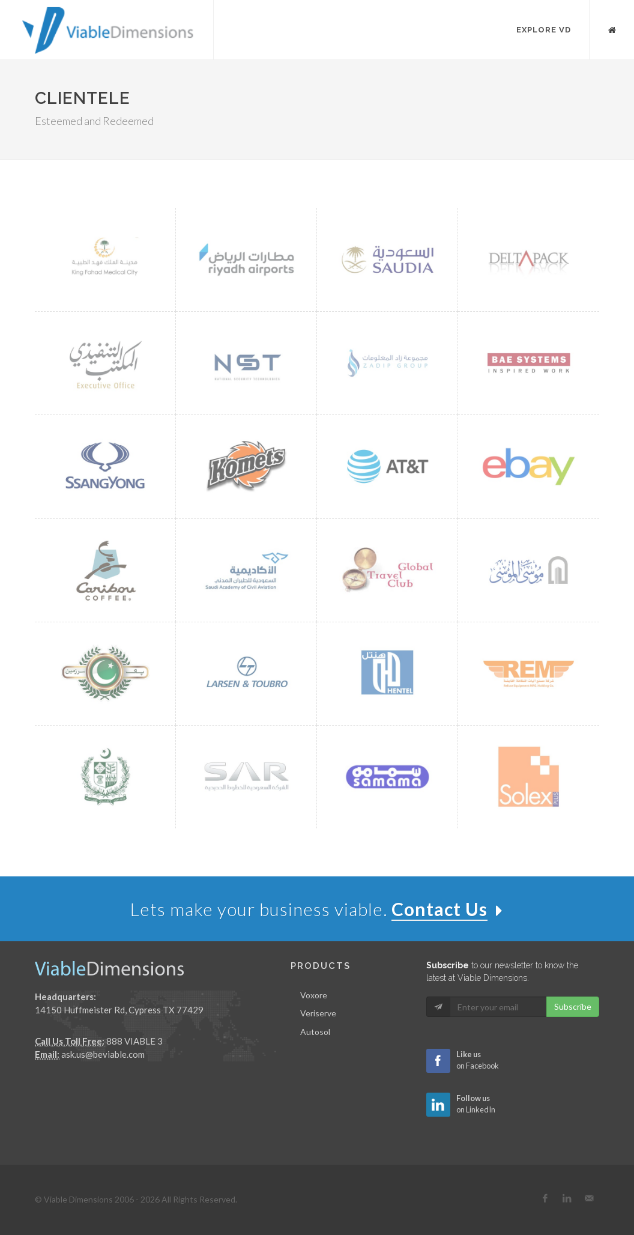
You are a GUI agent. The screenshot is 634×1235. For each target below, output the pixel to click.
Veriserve (318, 1013)
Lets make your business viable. (317, 909)
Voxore (313, 995)
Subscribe (572, 1006)
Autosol (315, 1032)
